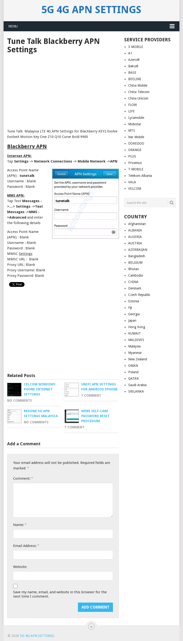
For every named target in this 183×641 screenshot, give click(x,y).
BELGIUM (135, 262)
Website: (20, 567)
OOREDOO (136, 143)
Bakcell (133, 66)
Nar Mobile (136, 137)
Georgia (134, 314)
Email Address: (26, 545)
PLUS (132, 156)
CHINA (133, 282)
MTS (131, 130)
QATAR (133, 378)
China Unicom (138, 98)
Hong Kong (136, 327)
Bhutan (133, 269)
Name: (19, 524)
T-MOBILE (135, 169)
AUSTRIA (135, 243)
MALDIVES (136, 340)
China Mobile (137, 85)
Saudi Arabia (137, 385)
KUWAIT (134, 333)
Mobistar (134, 124)
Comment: (23, 478)
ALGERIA (135, 237)
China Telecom (138, 92)
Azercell (133, 60)
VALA (132, 182)
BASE (132, 72)
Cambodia (135, 275)
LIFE (131, 111)
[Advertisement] (63, 89)
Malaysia (134, 346)
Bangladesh (136, 256)
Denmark (134, 288)
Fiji (130, 308)
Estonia (133, 301)
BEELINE (134, 79)
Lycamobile (136, 118)
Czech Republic (139, 295)
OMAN (133, 366)
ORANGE (135, 150)
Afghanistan (137, 224)
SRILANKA (136, 391)
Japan (132, 320)
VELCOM (134, 188)
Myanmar (135, 353)
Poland (133, 372)
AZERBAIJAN (137, 250)
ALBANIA (135, 230)
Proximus (135, 163)
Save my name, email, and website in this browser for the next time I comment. (60, 594)
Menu (13, 26)
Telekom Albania (140, 176)
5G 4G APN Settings (91, 10)
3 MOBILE (135, 47)
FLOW (132, 105)
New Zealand (137, 359)
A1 (130, 53)
